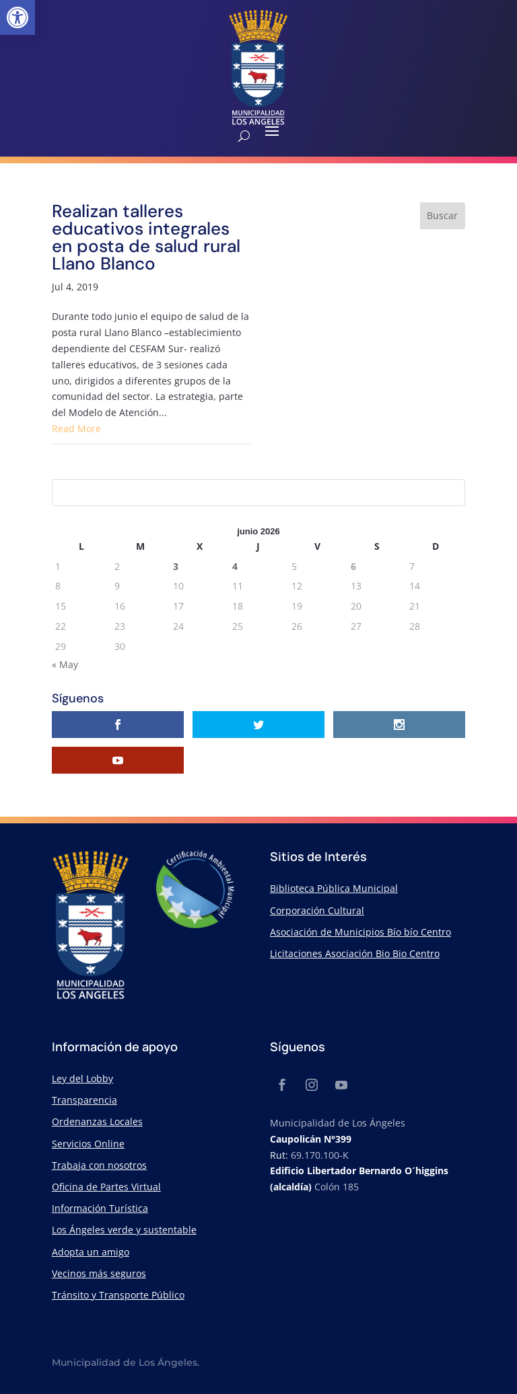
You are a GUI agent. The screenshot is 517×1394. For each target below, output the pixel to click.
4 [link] (235, 566)
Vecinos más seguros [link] (99, 1273)
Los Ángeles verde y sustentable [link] (124, 1229)
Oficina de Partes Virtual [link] (106, 1186)
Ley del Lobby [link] (82, 1078)
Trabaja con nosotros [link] (99, 1165)
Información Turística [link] (100, 1208)
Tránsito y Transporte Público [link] (118, 1294)
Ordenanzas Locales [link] (97, 1121)
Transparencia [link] (84, 1100)
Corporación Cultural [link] (317, 910)
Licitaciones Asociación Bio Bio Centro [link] (355, 953)
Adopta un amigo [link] (90, 1251)
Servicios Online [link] (88, 1143)
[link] (17, 17)
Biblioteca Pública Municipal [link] (334, 888)
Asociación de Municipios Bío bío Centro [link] (360, 932)
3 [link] (175, 566)
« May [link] (65, 664)
